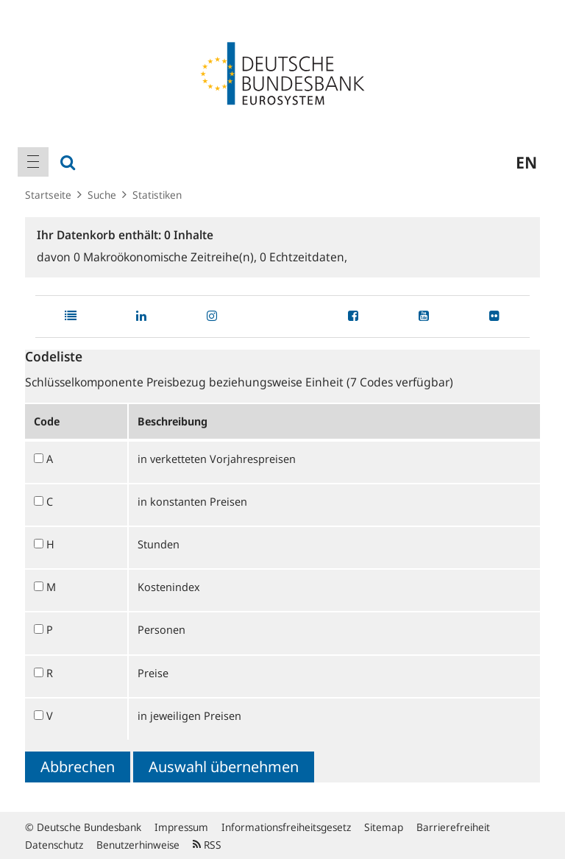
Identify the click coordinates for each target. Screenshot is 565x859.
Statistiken (157, 195)
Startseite (48, 195)
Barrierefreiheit (453, 827)
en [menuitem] (526, 162)
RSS (207, 845)
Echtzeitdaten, (303, 257)
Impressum (181, 827)
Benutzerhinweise (138, 845)
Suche (102, 195)
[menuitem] (33, 162)
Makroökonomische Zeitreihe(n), (167, 257)
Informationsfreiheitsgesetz (286, 827)
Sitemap (383, 827)
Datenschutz (54, 845)
